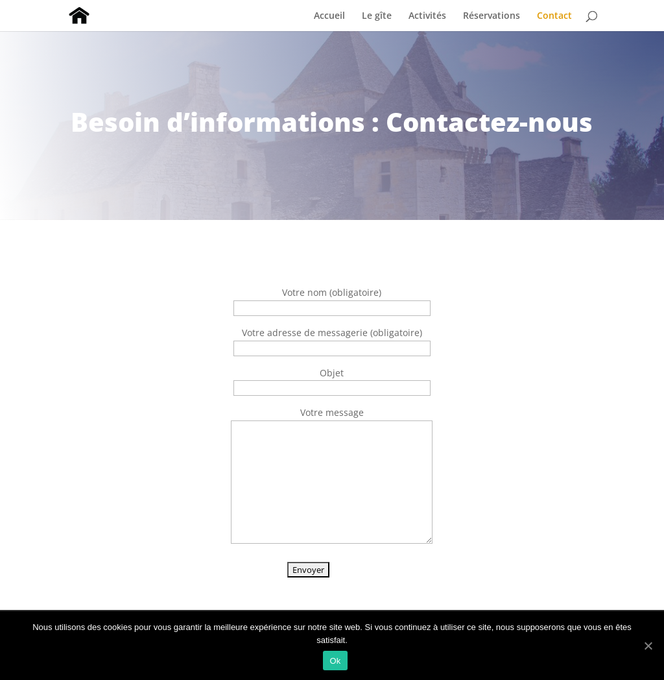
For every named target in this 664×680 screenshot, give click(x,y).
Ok (334, 661)
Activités (427, 16)
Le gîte (377, 16)
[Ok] (647, 645)
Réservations (491, 16)
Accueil (329, 16)
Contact (554, 16)
